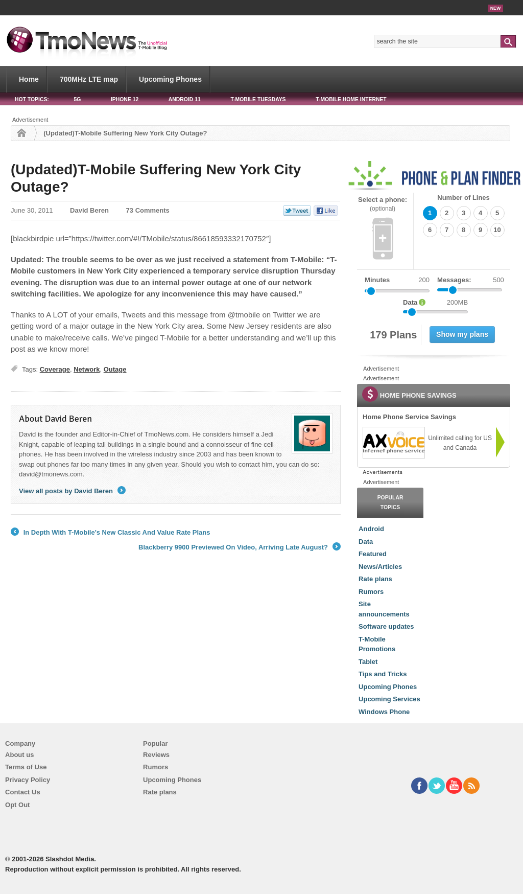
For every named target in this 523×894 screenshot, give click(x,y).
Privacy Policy (27, 780)
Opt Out (17, 805)
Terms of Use (25, 767)
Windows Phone (384, 712)
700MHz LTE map (89, 79)
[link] (393, 442)
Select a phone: (382, 204)
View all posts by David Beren (72, 491)
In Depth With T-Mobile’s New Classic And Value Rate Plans (110, 533)
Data (366, 541)
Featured (373, 554)
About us (19, 755)
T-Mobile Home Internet (351, 99)
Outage (115, 369)
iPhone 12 (124, 99)
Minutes (377, 280)
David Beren (89, 210)
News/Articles (380, 566)
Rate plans (375, 579)
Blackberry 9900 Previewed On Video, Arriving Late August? (239, 547)
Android (371, 529)
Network (87, 369)
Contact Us (22, 792)
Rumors (371, 591)
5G (77, 99)
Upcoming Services (389, 699)
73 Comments (148, 210)
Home (29, 79)
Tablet (368, 662)
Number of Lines (463, 197)
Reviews (156, 755)
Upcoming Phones (170, 79)
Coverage (55, 369)
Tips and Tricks (383, 674)
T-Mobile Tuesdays (258, 99)
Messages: (470, 280)
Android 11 (185, 99)
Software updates (386, 626)
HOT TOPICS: (32, 99)
